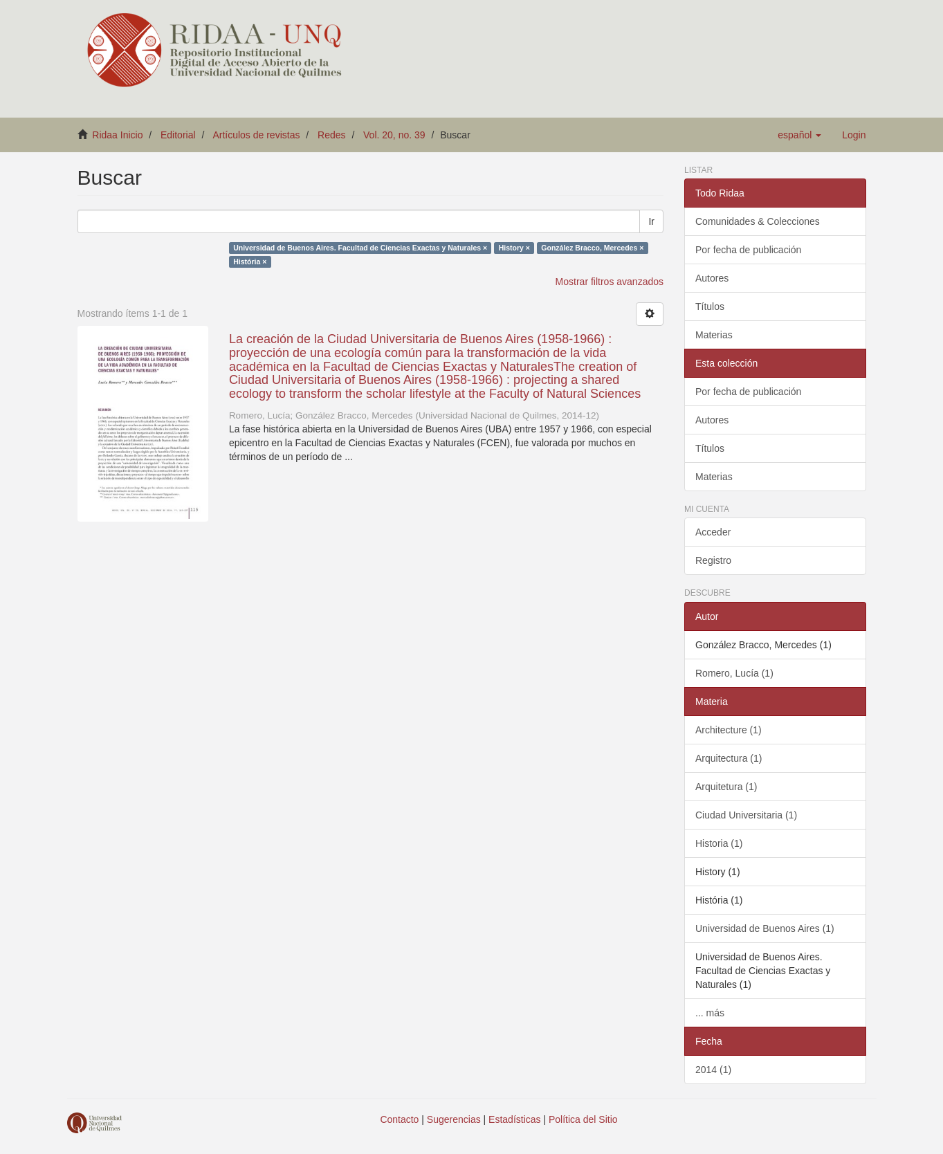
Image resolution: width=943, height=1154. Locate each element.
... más (709, 1012)
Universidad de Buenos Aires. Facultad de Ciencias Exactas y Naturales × (360, 248)
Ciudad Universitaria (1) (746, 815)
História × (249, 261)
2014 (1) (713, 1069)
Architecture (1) (728, 729)
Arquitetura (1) (726, 786)
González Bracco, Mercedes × (592, 248)
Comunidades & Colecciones (757, 221)
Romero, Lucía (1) (734, 673)
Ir (651, 221)
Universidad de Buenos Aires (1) (764, 928)
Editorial (178, 134)
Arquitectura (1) (728, 758)
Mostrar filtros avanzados (609, 281)
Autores (712, 278)
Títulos (709, 306)
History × (514, 248)
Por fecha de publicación (748, 249)
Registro (713, 560)
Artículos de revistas (256, 134)
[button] (799, 135)
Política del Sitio (583, 1119)
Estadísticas (514, 1119)
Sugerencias (454, 1119)
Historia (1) (718, 843)
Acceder (713, 532)
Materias (714, 334)
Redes (331, 134)
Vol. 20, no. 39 (394, 134)
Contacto (399, 1119)
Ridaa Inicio (117, 134)
